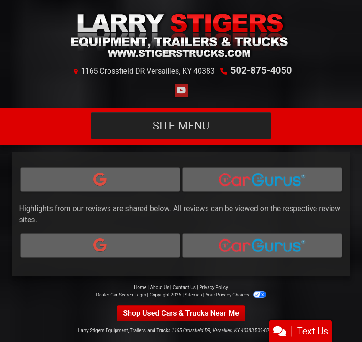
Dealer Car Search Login (121, 294)
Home (140, 287)
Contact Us (184, 287)
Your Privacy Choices (236, 294)
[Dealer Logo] (181, 34)
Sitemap (193, 294)
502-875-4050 (261, 70)
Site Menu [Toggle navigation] (181, 125)
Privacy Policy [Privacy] (213, 287)
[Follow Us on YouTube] (181, 91)
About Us (159, 287)
